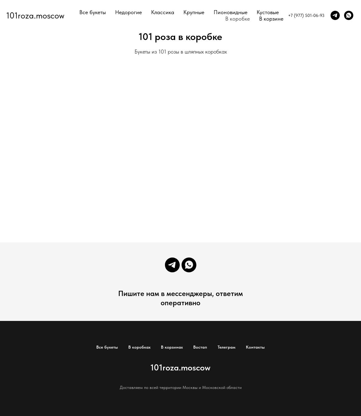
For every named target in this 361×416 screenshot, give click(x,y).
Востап (200, 347)
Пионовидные (230, 12)
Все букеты (92, 12)
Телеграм (226, 347)
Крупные (193, 12)
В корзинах (172, 347)
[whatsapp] (348, 15)
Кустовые (268, 12)
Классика (162, 12)
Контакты (255, 347)
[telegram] (335, 15)
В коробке (237, 18)
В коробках (139, 347)
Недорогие (128, 12)
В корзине (271, 18)
